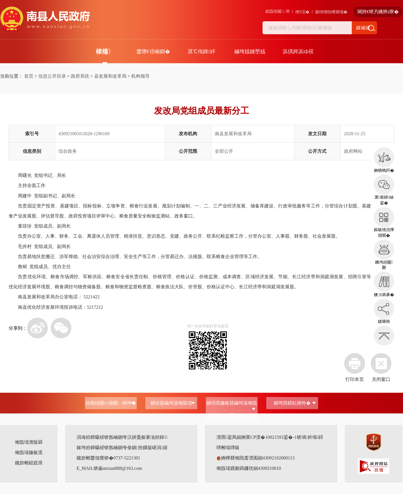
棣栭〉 (105, 51)
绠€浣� (302, 12)
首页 (28, 76)
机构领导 (140, 76)
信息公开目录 (52, 76)
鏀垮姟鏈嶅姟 (249, 51)
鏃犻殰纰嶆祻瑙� (331, 12)
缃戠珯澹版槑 (29, 442)
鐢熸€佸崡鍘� (153, 51)
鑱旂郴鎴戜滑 (29, 462)
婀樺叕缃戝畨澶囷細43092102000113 (255, 457)
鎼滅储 (363, 27)
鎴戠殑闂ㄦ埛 (277, 11)
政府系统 (80, 76)
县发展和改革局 (110, 76)
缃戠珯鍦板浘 (29, 452)
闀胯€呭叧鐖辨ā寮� (378, 11)
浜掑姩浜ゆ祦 (298, 51)
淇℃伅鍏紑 (201, 51)
